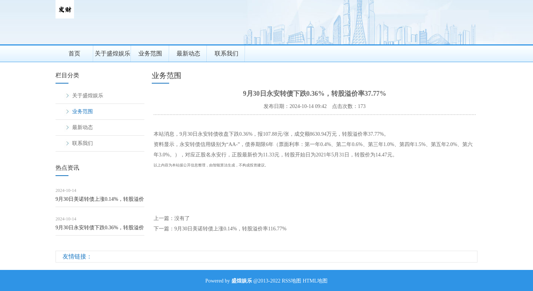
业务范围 (150, 53)
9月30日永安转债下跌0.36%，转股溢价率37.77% (100, 230)
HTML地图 (315, 281)
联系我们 (226, 53)
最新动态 (188, 53)
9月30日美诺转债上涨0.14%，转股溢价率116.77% (100, 201)
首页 (74, 53)
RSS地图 (291, 281)
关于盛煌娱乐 (112, 53)
